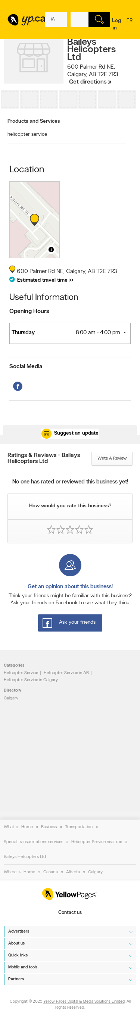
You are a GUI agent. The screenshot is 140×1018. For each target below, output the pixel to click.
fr (130, 25)
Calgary (11, 698)
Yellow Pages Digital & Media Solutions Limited (84, 1002)
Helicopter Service (21, 673)
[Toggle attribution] (51, 249)
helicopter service (27, 134)
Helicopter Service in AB (66, 673)
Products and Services (33, 121)
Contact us (70, 912)
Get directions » (90, 82)
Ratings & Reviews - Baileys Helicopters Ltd (43, 458)
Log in (116, 24)
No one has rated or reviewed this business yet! (70, 482)
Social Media (25, 367)
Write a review (112, 458)
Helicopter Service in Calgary (31, 680)
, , (92, 74)
